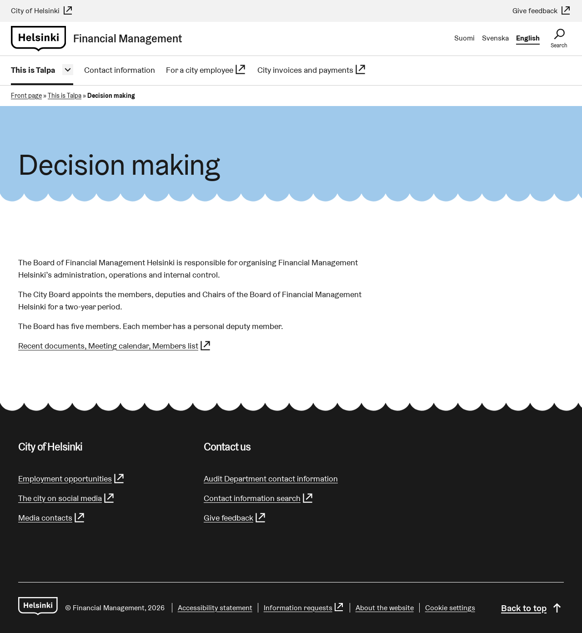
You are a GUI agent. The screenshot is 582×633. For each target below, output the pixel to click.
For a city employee (206, 70)
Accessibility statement (215, 608)
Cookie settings (450, 608)
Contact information (119, 70)
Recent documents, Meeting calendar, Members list (114, 345)
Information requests (304, 608)
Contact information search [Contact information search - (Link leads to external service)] (259, 498)
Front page (26, 95)
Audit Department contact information (271, 478)
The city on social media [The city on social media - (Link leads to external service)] (66, 498)
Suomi (464, 38)
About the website (385, 608)
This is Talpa (33, 70)
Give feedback (541, 10)
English (528, 38)
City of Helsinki (42, 10)
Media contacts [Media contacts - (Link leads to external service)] (51, 517)
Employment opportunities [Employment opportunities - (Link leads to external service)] (71, 478)
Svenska (495, 38)
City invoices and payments (311, 70)
